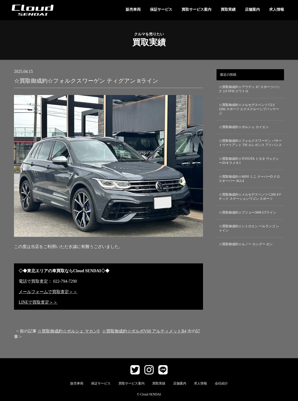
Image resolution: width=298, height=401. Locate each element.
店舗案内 (252, 9)
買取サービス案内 (196, 9)
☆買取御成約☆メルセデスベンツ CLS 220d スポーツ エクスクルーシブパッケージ (249, 109)
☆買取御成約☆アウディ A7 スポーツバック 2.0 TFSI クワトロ (249, 89)
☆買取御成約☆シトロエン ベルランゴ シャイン (249, 228)
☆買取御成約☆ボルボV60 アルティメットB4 (144, 331)
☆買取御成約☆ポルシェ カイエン (244, 127)
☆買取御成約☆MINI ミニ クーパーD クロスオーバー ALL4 (249, 179)
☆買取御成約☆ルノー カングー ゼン (246, 244)
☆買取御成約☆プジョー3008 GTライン (247, 212)
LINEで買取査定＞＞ (38, 302)
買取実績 (228, 9)
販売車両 (133, 9)
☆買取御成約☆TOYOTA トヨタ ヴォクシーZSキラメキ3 (249, 161)
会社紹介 (221, 383)
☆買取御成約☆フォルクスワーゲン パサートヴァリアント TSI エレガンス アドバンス (250, 143)
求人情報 (276, 9)
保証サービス (161, 9)
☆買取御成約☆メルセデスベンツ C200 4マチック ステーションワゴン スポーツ (250, 196)
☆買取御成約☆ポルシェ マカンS (68, 331)
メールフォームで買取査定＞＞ (48, 291)
